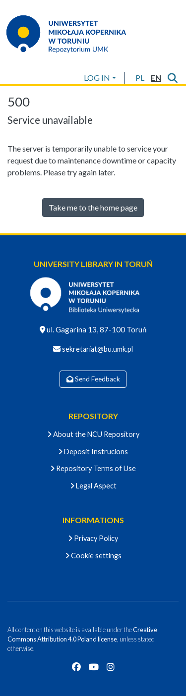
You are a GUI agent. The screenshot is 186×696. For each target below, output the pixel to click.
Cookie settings (93, 555)
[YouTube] (94, 666)
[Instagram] (111, 666)
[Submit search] (172, 78)
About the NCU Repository (93, 434)
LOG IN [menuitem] (97, 77)
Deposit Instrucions (93, 451)
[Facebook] (76, 666)
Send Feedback (93, 379)
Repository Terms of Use (93, 468)
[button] (139, 78)
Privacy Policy (93, 538)
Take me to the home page (93, 207)
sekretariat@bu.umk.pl (97, 349)
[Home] (72, 33)
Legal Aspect (93, 486)
